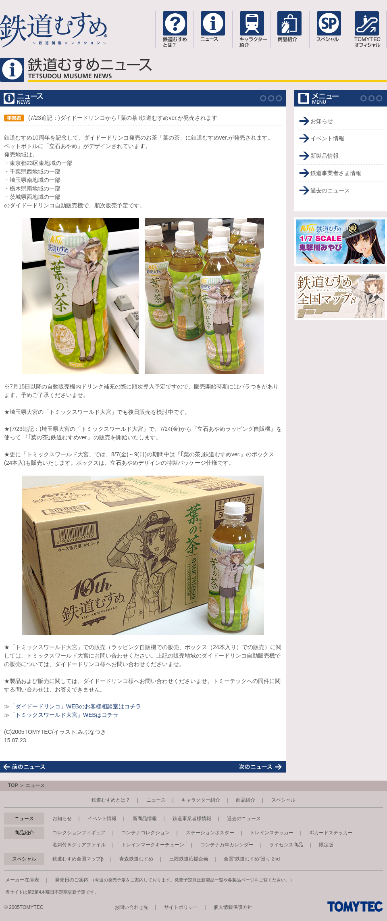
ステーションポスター (210, 832)
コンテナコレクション (145, 832)
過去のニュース (330, 190)
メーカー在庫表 (22, 880)
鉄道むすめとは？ (111, 800)
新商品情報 (145, 818)
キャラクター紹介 (200, 800)
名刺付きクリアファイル (79, 845)
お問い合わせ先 (131, 907)
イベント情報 (327, 138)
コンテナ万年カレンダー (227, 845)
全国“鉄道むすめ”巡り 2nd (252, 859)
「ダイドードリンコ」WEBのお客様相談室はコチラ (75, 706)
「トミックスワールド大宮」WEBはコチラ (64, 715)
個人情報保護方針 (233, 907)
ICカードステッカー (331, 832)
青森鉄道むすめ (136, 859)
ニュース (156, 800)
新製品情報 (324, 155)
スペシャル (283, 800)
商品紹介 (245, 800)
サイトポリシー (181, 907)
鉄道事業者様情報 (192, 818)
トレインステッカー (271, 832)
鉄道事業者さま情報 (335, 173)
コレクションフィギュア (79, 832)
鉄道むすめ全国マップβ (78, 859)
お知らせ (321, 121)
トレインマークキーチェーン (152, 845)
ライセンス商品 (286, 845)
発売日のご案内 (72, 880)
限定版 (326, 845)
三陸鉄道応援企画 (188, 859)
